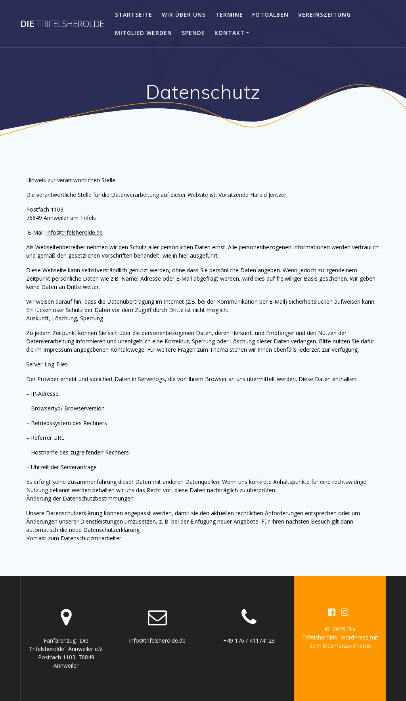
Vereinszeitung (324, 14)
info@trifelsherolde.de (74, 232)
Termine (229, 14)
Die (62, 23)
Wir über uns (184, 14)
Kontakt (229, 33)
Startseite (133, 14)
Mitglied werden (143, 33)
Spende (193, 33)
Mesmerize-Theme (346, 645)
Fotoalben (270, 14)
